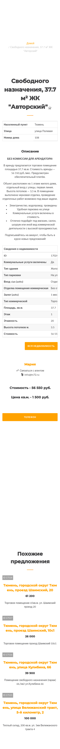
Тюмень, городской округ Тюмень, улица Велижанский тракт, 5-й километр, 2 (30, 707)
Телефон (30, 417)
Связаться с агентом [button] (32, 370)
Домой (30, 43)
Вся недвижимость (41, 346)
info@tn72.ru (31, 374)
